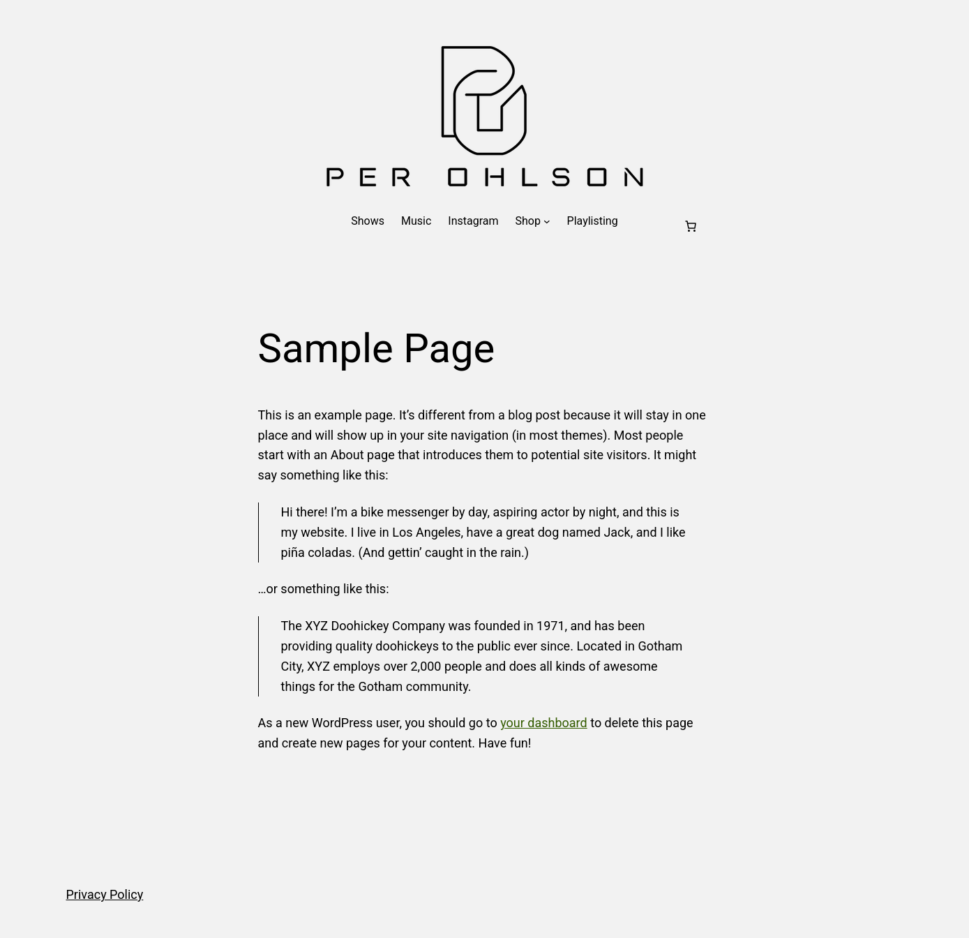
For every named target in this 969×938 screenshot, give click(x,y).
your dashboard (543, 722)
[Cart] (691, 226)
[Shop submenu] (546, 221)
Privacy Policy (105, 894)
